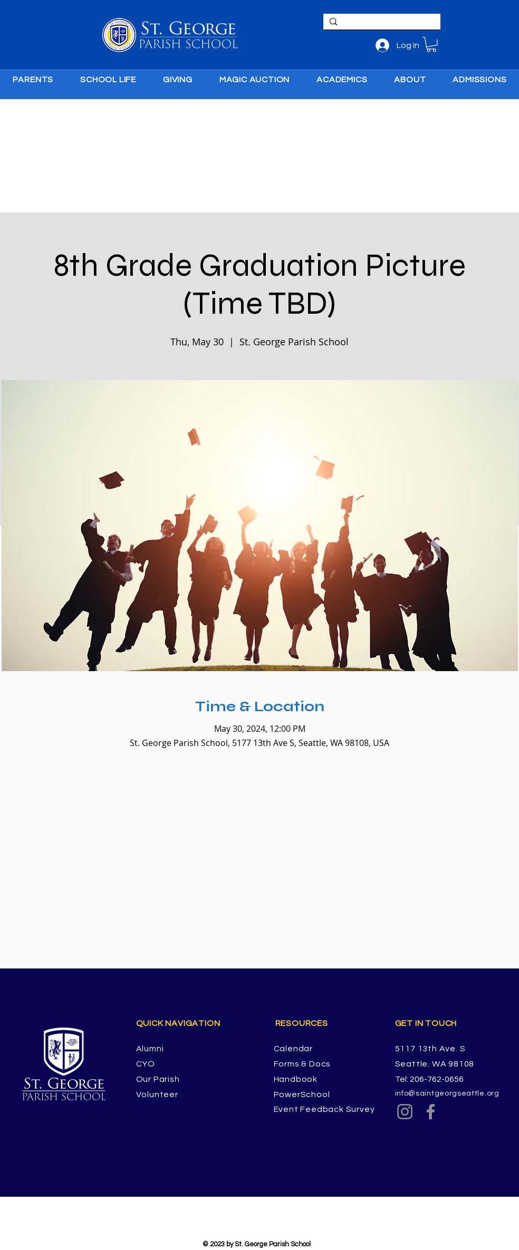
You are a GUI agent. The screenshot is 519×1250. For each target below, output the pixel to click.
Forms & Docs (302, 1064)
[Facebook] (430, 1111)
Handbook (296, 1079)
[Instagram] (405, 1111)
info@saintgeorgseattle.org (447, 1093)
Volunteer (157, 1094)
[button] (431, 44)
